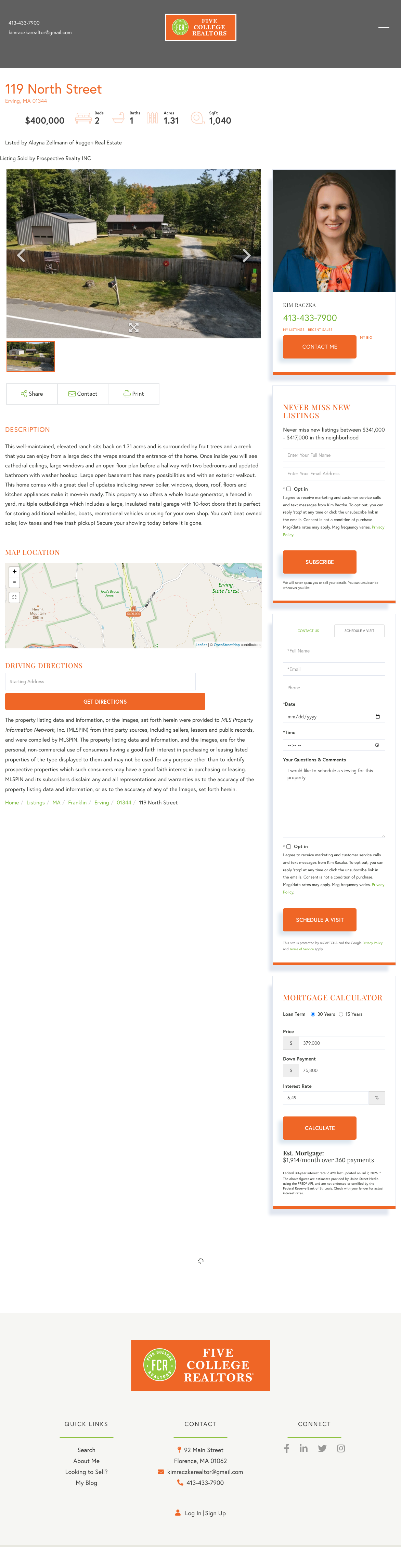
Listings (36, 783)
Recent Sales (320, 329)
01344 (124, 783)
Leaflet (201, 644)
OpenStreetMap (227, 644)
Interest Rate (297, 1087)
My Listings (294, 329)
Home (12, 783)
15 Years (351, 1015)
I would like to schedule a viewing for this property (334, 802)
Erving (101, 783)
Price (288, 1032)
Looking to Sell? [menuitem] (86, 1474)
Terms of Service (301, 949)
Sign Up (215, 1516)
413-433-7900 (24, 23)
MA (57, 783)
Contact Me (319, 346)
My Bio (366, 337)
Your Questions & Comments (314, 760)
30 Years (323, 1015)
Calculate (320, 1128)
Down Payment (299, 1059)
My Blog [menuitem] (86, 1485)
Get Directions (230, 682)
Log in (193, 1516)
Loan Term (294, 1015)
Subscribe (320, 561)
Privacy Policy (372, 943)
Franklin (77, 783)
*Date (289, 705)
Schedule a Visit (359, 631)
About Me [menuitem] (86, 1463)
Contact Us (308, 631)
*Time (289, 733)
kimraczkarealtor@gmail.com (40, 32)
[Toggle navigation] (383, 27)
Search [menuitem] (86, 1453)
